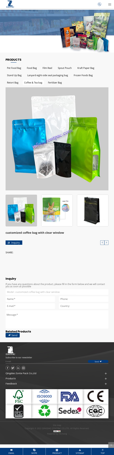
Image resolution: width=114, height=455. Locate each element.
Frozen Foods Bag (83, 75)
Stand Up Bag (14, 75)
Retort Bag (12, 82)
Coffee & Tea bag (33, 82)
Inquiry (15, 242)
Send (14, 347)
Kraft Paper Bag (85, 67)
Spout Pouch (65, 67)
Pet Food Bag (14, 67)
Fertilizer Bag (55, 82)
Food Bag (32, 67)
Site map (57, 425)
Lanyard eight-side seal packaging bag (47, 75)
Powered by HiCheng (57, 434)
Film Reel (47, 67)
